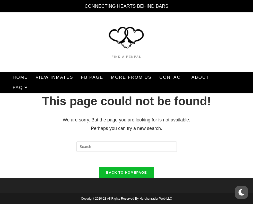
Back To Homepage (126, 172)
